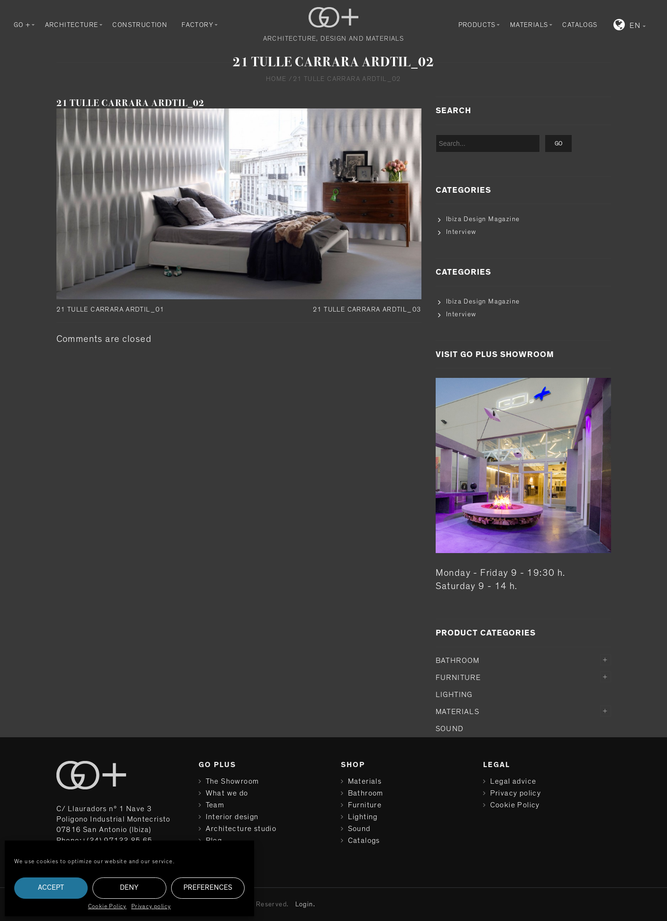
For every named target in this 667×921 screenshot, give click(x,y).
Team (215, 805)
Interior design (232, 817)
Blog (214, 840)
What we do (227, 793)
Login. (305, 904)
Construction (139, 25)
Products (477, 25)
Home (276, 79)
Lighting (454, 694)
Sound (450, 729)
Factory (197, 25)
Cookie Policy (107, 906)
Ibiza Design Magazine (483, 219)
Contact (220, 852)
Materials (529, 25)
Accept (51, 887)
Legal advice (513, 781)
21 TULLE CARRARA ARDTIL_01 (110, 309)
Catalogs (579, 25)
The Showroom (232, 781)
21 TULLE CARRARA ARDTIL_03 (367, 309)
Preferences (207, 887)
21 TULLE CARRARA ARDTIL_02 (130, 103)
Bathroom (458, 660)
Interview (461, 232)
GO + (22, 25)
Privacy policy (151, 906)
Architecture (72, 25)
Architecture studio (241, 828)
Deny (129, 887)
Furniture (458, 677)
